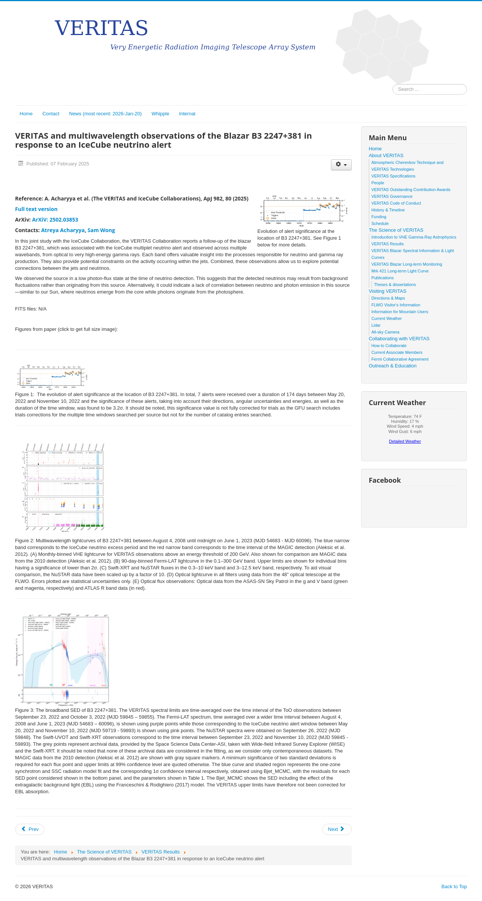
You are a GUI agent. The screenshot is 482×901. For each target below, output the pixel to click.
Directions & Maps (388, 298)
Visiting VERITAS (387, 291)
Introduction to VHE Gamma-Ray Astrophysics (413, 237)
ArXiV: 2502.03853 (55, 219)
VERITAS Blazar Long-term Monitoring (406, 264)
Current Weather (386, 318)
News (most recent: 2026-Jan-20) (105, 113)
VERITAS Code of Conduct (396, 203)
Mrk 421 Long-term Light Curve (400, 271)
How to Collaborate (389, 345)
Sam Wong (101, 230)
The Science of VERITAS (396, 230)
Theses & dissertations (395, 284)
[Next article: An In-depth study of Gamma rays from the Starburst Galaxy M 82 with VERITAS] (337, 829)
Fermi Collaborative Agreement (400, 359)
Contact (51, 113)
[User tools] (341, 164)
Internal (187, 113)
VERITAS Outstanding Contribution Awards (410, 189)
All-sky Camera (385, 332)
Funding (378, 216)
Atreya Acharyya (63, 230)
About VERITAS (386, 155)
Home (26, 113)
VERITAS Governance (391, 196)
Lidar (375, 325)
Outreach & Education (392, 366)
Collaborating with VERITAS (399, 338)
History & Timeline (388, 210)
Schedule (380, 223)
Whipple (160, 113)
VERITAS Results (387, 244)
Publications (382, 277)
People (377, 183)
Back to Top (454, 886)
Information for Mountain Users (399, 311)
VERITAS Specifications (393, 176)
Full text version (36, 209)
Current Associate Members (397, 352)
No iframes (405, 431)
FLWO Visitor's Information (395, 305)
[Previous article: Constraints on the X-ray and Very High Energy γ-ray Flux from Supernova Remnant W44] (29, 829)
